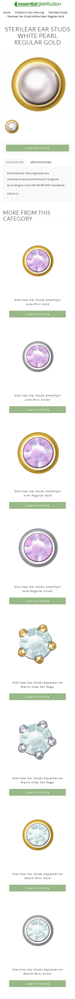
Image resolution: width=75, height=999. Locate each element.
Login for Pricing (37, 148)
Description (15, 162)
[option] (37, 85)
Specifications (41, 162)
